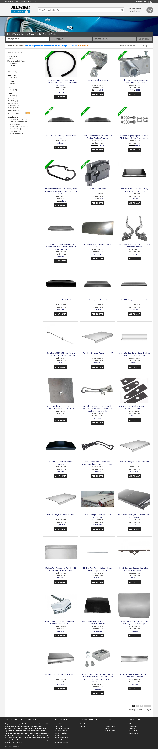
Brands (107, 724)
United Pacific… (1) (15, 129)
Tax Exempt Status (61, 731)
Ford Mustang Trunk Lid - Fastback (61, 300)
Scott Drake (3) (14, 124)
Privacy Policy (59, 740)
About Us (58, 735)
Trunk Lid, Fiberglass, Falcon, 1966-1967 (98, 353)
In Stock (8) (12, 77)
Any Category (12, 56)
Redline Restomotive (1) (17, 131)
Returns (82, 726)
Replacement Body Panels (43, 46)
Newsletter (133, 731)
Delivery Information (61, 737)
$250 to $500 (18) (13, 108)
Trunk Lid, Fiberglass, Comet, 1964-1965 (61, 515)
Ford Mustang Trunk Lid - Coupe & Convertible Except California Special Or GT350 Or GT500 (61, 246)
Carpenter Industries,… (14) (17, 119)
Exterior (27, 46)
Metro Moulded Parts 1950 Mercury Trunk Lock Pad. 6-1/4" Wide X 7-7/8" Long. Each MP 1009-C (61, 191)
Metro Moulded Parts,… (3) (17, 122)
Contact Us (20, 1)
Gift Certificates (110, 726)
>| (149, 706)
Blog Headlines (110, 731)
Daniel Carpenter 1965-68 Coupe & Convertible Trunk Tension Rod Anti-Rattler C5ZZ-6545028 (61, 82)
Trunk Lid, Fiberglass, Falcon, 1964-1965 (134, 461)
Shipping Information (62, 728)
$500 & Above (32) (14, 110)
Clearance (12, 84)
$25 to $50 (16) (13, 101)
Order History (133, 726)
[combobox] (27, 39)
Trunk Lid (73, 46)
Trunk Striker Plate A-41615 (97, 80)
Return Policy (59, 726)
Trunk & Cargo (61, 46)
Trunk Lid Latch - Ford (97, 189)
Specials (107, 728)
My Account (133, 724)
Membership (133, 733)
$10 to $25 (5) (12, 98)
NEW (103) (12, 90)
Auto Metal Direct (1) (15, 134)
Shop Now (144, 39)
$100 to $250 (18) (13, 105)
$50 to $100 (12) (13, 103)
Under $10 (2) (12, 96)
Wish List (132, 728)
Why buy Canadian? (61, 733)
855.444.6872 (10, 1)
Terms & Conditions (61, 742)
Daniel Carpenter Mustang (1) (18, 127)
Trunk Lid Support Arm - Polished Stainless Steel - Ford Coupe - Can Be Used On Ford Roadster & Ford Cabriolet (97, 408)
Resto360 (58, 724)
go (28, 113)
